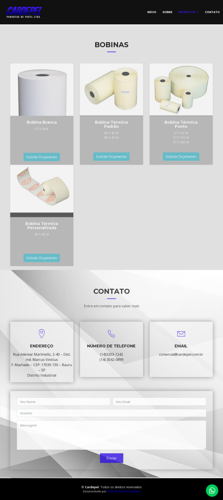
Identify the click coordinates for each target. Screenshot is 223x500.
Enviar (111, 465)
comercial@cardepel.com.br (181, 362)
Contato (212, 12)
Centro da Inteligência (123, 491)
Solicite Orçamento (41, 172)
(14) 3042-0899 (111, 367)
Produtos (186, 12)
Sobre (167, 12)
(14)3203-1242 (111, 362)
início (151, 12)
